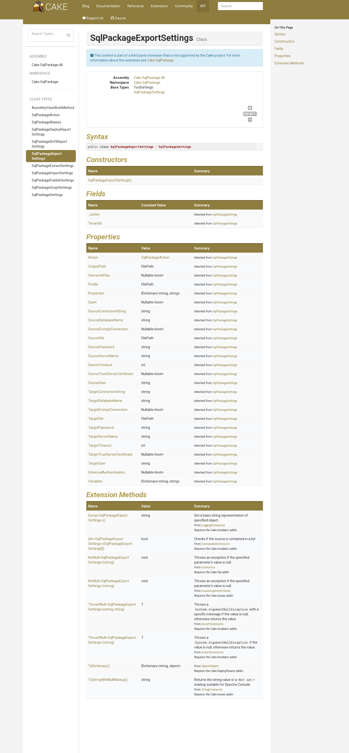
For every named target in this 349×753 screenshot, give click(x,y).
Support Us (92, 18)
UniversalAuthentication (106, 472)
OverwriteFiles (99, 275)
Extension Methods (289, 63)
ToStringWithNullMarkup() (108, 680)
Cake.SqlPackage (45, 82)
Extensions (159, 6)
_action (94, 214)
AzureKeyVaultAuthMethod (53, 108)
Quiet (92, 302)
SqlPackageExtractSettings (53, 166)
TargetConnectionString (106, 392)
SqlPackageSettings (47, 195)
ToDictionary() (99, 666)
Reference (135, 6)
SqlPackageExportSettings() (110, 180)
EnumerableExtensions (215, 544)
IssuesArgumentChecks (216, 591)
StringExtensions (211, 689)
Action (93, 257)
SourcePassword (101, 347)
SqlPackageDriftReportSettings (49, 144)
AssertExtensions (212, 624)
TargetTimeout (99, 445)
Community (184, 6)
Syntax (280, 34)
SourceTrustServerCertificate (110, 374)
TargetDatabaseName (105, 401)
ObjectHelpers (210, 666)
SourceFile (96, 338)
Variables (95, 481)
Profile (93, 284)
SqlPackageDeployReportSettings (51, 132)
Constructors (284, 41)
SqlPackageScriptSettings (52, 187)
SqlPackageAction (46, 115)
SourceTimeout (100, 365)
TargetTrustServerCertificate (110, 454)
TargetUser (96, 463)
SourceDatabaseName (105, 320)
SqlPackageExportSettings (47, 156)
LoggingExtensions (213, 525)
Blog (85, 6)
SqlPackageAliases (46, 122)
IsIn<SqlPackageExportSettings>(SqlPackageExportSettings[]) (110, 543)
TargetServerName (103, 436)
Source (118, 18)
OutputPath (97, 266)
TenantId (95, 223)
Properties (283, 56)
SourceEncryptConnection (108, 329)
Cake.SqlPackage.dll (47, 65)
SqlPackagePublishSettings (53, 180)
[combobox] (240, 6)
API (203, 6)
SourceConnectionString (107, 311)
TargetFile (95, 419)
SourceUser (97, 383)
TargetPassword (101, 427)
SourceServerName (103, 356)
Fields (279, 49)
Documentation (108, 6)
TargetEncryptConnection (107, 410)
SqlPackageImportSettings (52, 173)
